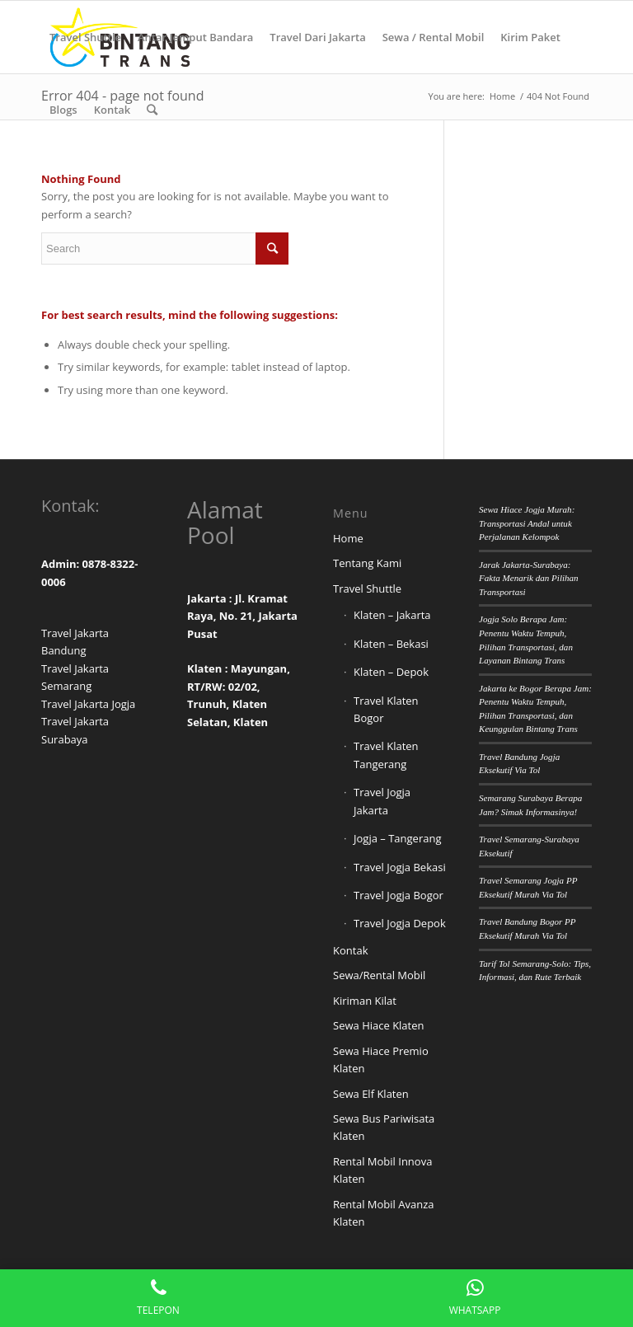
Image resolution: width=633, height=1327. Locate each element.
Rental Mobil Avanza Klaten (383, 1213)
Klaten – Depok (391, 671)
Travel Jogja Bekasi (400, 867)
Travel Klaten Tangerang (386, 755)
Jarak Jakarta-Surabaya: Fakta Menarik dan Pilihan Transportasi (529, 578)
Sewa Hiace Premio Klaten (381, 1059)
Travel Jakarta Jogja (88, 703)
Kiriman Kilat (364, 1000)
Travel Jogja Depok (400, 923)
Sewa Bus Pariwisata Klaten (383, 1127)
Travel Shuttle (367, 588)
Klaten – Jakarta (392, 614)
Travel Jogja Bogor (398, 895)
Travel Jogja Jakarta (382, 801)
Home (348, 538)
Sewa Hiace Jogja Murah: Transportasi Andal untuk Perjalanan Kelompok (526, 523)
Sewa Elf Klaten (371, 1093)
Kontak (350, 950)
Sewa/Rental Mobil (379, 975)
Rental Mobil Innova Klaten (382, 1170)
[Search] (152, 109)
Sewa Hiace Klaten (378, 1025)
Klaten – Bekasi (391, 643)
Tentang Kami (367, 563)
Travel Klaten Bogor (386, 709)
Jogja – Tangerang (397, 838)
